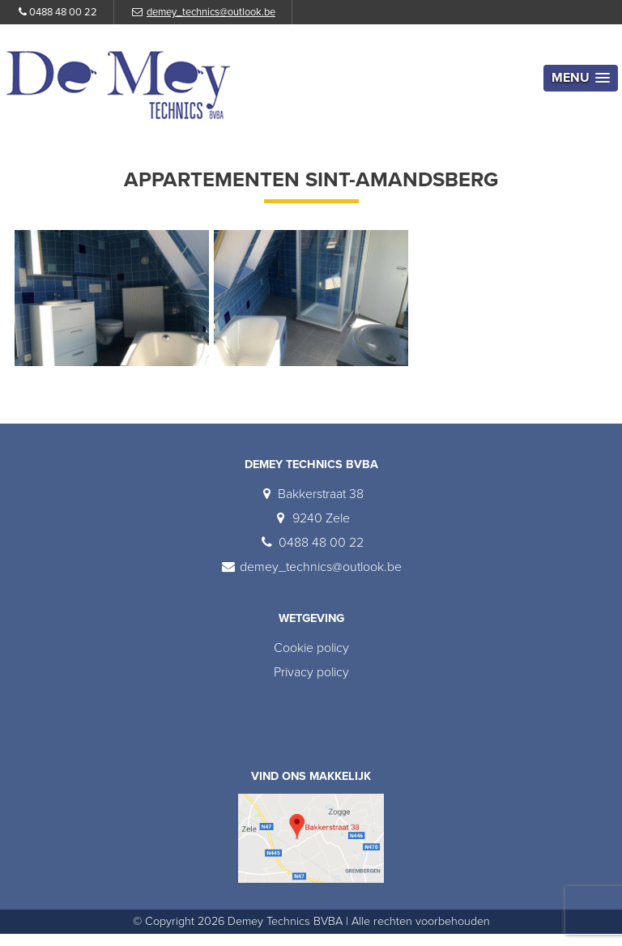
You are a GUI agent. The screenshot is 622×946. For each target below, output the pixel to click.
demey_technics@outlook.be (211, 12)
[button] (580, 78)
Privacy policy (311, 672)
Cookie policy (311, 648)
